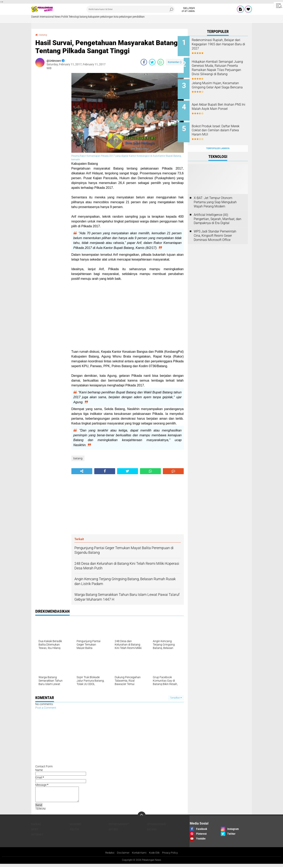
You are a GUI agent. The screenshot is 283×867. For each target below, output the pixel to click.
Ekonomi (75, 827)
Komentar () (175, 62)
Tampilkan (176, 697)
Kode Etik (155, 855)
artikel (114, 832)
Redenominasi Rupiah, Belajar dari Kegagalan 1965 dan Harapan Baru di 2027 (223, 44)
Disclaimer (121, 855)
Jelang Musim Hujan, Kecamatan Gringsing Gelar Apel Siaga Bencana (221, 85)
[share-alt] (81, 471)
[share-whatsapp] (160, 62)
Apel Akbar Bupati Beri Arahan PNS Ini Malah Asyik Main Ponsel (223, 105)
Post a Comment (45, 707)
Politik (64, 16)
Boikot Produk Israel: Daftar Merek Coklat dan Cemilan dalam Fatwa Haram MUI (221, 125)
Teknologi (74, 16)
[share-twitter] (152, 62)
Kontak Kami (138, 855)
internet (37, 837)
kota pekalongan (123, 16)
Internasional (47, 16)
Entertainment (119, 827)
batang (83, 16)
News (58, 16)
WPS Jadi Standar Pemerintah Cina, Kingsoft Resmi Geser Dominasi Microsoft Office (215, 228)
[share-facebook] (144, 62)
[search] (130, 9)
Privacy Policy (172, 855)
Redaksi (107, 855)
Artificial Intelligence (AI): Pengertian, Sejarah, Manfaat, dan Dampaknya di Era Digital (217, 211)
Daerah (35, 16)
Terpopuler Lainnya (217, 140)
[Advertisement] (51, 133)
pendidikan (139, 16)
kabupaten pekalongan (100, 16)
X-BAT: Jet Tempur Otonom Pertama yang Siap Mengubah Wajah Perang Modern (215, 194)
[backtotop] (142, 818)
